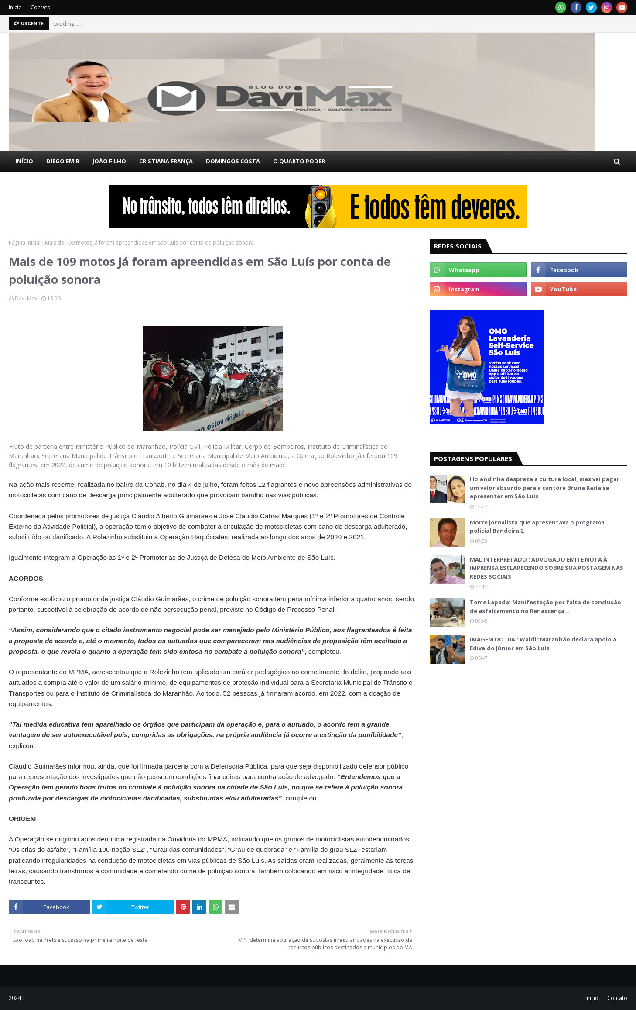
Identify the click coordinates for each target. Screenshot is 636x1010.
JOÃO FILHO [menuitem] (109, 161)
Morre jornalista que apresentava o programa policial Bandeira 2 (537, 526)
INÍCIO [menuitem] (24, 161)
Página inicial (25, 242)
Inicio (15, 7)
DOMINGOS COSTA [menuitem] (233, 161)
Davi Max (26, 298)
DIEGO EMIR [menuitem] (62, 161)
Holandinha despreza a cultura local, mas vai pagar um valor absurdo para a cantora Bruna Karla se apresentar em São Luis (544, 487)
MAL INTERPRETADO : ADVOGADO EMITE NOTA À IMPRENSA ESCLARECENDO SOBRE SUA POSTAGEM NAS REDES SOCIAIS (546, 567)
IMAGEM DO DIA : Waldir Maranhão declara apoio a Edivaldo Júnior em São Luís (543, 643)
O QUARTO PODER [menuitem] (299, 161)
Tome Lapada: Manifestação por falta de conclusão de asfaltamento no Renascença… (545, 606)
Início (591, 998)
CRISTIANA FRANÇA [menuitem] (166, 161)
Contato (41, 7)
